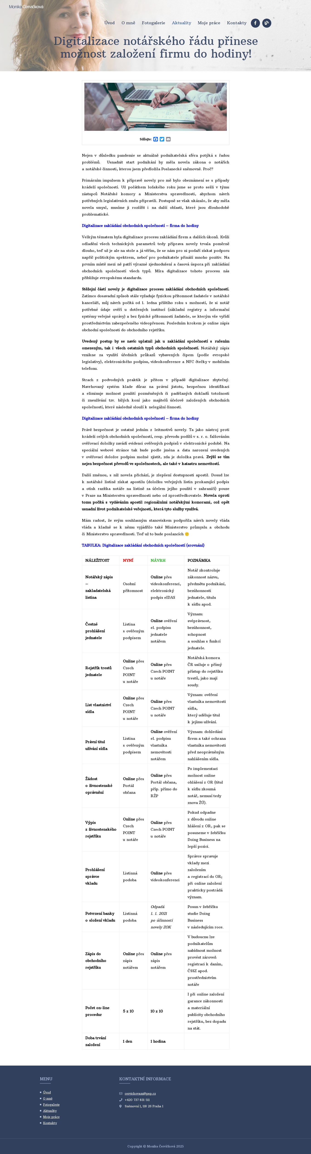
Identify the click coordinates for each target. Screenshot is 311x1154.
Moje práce (209, 23)
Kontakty (236, 23)
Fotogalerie (153, 23)
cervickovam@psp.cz (140, 1093)
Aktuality (181, 23)
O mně (128, 23)
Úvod (109, 23)
